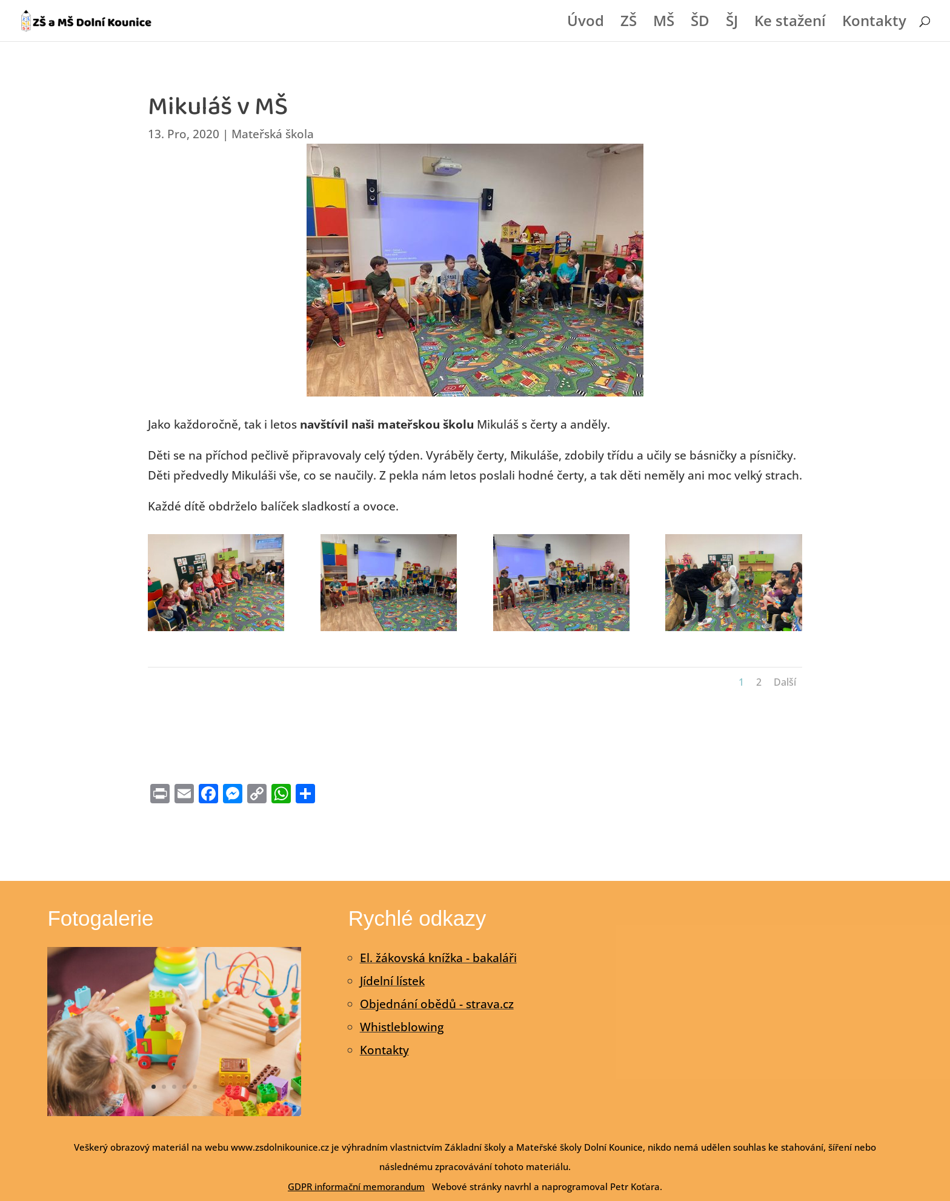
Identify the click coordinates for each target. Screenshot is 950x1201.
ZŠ (628, 23)
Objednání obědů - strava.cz (437, 1004)
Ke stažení (790, 23)
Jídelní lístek (392, 981)
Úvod (585, 23)
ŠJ (732, 23)
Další (785, 682)
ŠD (700, 23)
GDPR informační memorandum (356, 1186)
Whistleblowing (401, 1027)
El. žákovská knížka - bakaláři (438, 958)
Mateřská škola (272, 134)
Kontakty (874, 23)
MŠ (663, 23)
